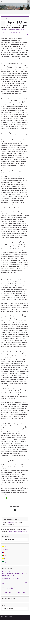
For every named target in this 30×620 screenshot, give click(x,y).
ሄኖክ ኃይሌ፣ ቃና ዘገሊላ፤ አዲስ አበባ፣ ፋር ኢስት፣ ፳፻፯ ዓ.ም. (14, 592)
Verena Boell (6, 29)
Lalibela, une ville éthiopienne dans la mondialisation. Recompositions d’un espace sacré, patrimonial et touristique (15, 573)
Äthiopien (13, 29)
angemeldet (11, 522)
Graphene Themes (14, 618)
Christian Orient (5, 11)
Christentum (7, 31)
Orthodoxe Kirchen (11, 32)
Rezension (18, 32)
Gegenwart (18, 31)
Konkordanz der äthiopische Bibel (15, 18)
